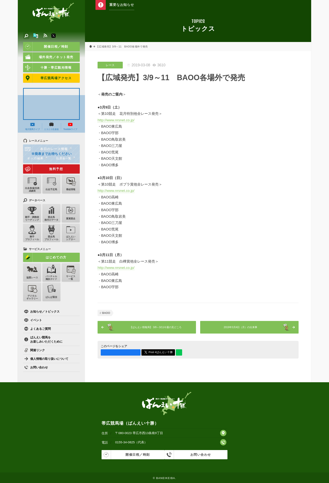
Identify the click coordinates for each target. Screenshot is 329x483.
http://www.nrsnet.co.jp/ (116, 120)
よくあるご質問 (37, 329)
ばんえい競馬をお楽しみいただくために (43, 339)
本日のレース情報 (47, 149)
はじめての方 (45, 257)
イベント (33, 320)
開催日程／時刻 (45, 46)
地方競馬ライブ (32, 126)
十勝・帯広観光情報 (47, 67)
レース (110, 65)
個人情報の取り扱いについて (46, 359)
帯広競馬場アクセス (47, 78)
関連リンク (34, 350)
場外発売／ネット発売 (48, 57)
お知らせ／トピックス (42, 311)
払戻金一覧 (65, 158)
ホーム (91, 46)
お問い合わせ (36, 367)
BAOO (106, 312)
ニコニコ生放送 (51, 126)
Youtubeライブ (70, 126)
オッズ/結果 (37, 158)
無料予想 (43, 169)
